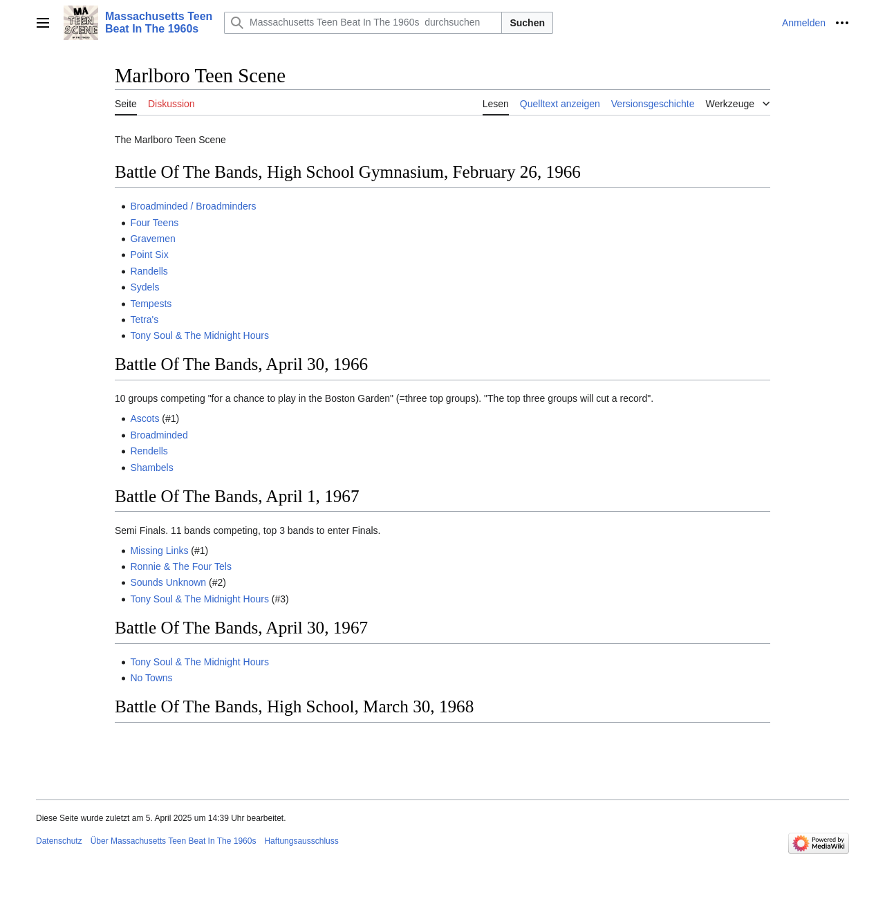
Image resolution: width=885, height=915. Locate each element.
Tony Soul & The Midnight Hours (199, 335)
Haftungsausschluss (301, 841)
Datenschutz (59, 841)
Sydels (144, 287)
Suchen (527, 22)
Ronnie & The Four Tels (181, 566)
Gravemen (152, 238)
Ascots (144, 418)
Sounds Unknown (168, 582)
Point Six (149, 254)
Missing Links (159, 550)
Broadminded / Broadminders (193, 206)
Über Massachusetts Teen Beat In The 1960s (174, 841)
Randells (148, 271)
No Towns (151, 677)
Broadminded (158, 435)
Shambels (151, 467)
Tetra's (144, 319)
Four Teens (154, 222)
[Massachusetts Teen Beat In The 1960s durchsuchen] (363, 23)
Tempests (150, 303)
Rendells (148, 450)
